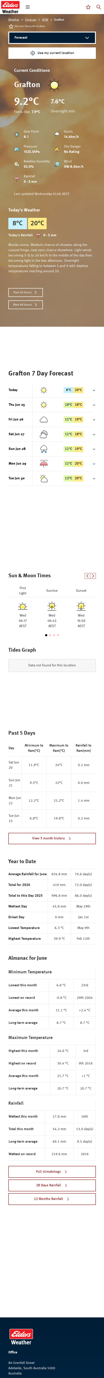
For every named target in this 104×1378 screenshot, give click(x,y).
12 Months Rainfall (52, 1199)
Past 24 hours (25, 292)
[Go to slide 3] (54, 635)
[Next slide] (93, 576)
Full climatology (52, 1172)
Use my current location (52, 53)
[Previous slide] (87, 576)
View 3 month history (52, 838)
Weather (13, 19)
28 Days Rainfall (52, 1185)
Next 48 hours (25, 305)
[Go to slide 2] (50, 635)
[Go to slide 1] (46, 635)
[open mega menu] (27, 7)
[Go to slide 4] (58, 635)
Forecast (30, 19)
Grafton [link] (59, 19)
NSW (45, 19)
